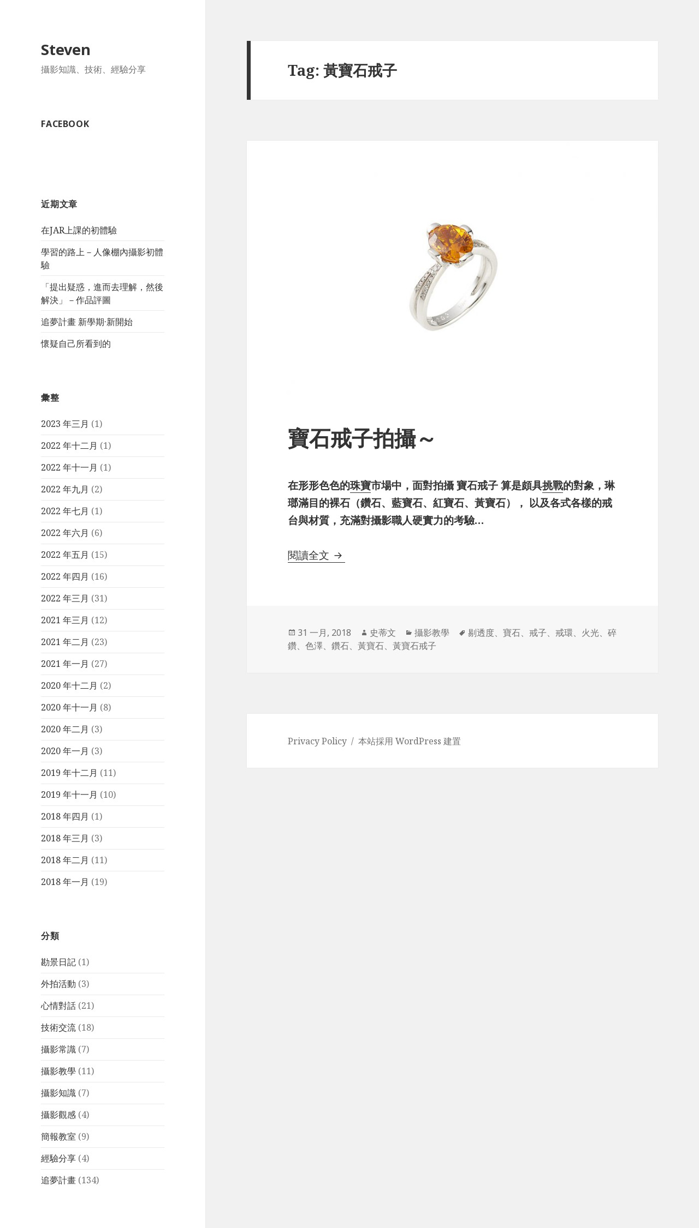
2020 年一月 (65, 751)
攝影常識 (58, 1049)
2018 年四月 (65, 816)
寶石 (511, 633)
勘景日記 (58, 962)
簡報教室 (58, 1136)
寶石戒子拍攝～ (362, 437)
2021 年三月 (65, 620)
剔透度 (481, 633)
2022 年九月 (65, 489)
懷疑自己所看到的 (76, 344)
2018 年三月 (65, 838)
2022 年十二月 (69, 446)
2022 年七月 (65, 511)
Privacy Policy (317, 741)
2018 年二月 (65, 860)
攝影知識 (58, 1093)
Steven (66, 49)
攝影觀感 (58, 1115)
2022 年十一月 (69, 467)
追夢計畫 (58, 1180)
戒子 (538, 633)
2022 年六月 (65, 533)
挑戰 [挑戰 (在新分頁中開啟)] (552, 485)
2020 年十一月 (69, 707)
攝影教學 (58, 1071)
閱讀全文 (316, 555)
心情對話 (58, 1006)
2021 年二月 (65, 642)
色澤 (314, 646)
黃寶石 (371, 646)
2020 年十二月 (69, 685)
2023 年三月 (65, 424)
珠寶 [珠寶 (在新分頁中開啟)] (360, 485)
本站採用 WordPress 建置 (409, 741)
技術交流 (58, 1027)
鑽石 (340, 646)
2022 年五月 (65, 555)
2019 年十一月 (69, 794)
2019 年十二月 (69, 773)
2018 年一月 (65, 882)
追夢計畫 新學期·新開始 (87, 322)
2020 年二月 (65, 729)
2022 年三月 (65, 598)
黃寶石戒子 (414, 646)
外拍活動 (58, 984)
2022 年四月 (65, 576)
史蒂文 (383, 633)
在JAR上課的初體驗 (79, 230)
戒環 (564, 633)
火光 (590, 633)
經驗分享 (58, 1158)
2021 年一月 (65, 664)
